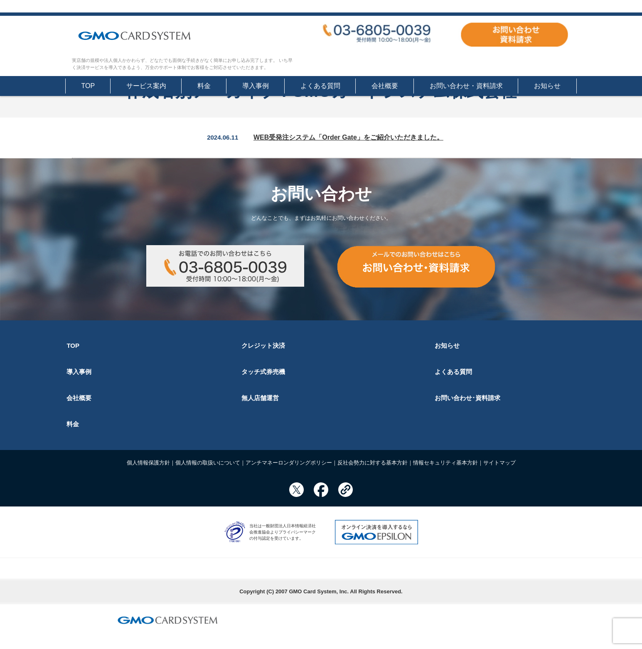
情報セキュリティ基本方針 (445, 463)
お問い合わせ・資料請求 (466, 85)
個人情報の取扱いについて (207, 463)
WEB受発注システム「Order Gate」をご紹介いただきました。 (348, 137)
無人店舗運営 (260, 397)
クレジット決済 (263, 345)
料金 (204, 85)
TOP (88, 85)
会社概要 (384, 85)
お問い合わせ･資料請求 (467, 397)
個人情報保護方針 (148, 463)
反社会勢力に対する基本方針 (372, 463)
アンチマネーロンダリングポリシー (289, 463)
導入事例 (255, 85)
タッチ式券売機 (263, 371)
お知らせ (547, 85)
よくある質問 (320, 85)
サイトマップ (499, 463)
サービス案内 (146, 85)
